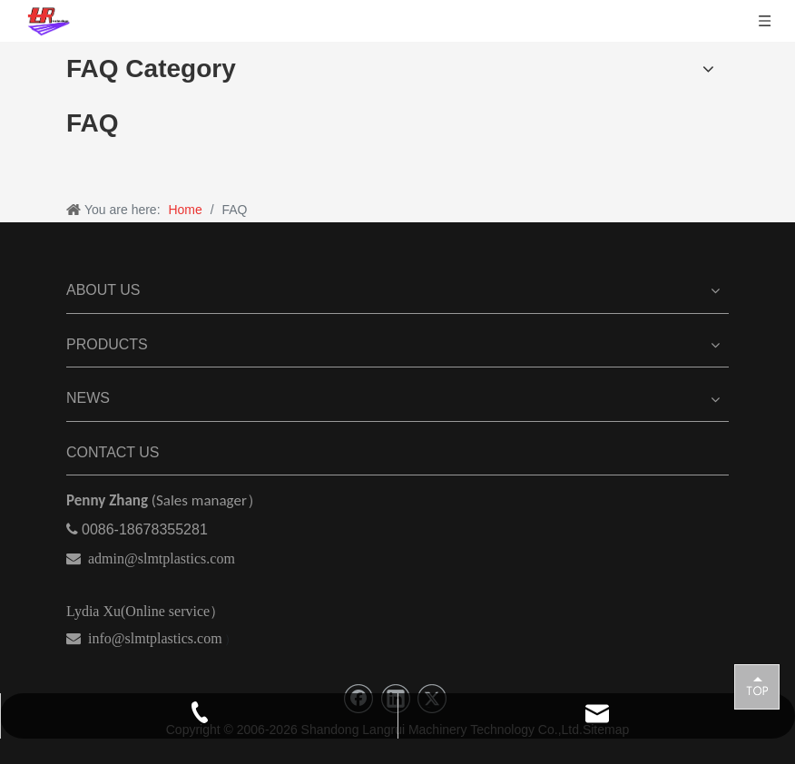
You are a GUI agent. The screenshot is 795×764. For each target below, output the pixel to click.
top (757, 686)
